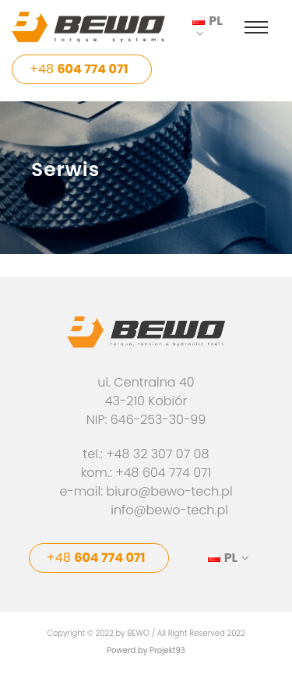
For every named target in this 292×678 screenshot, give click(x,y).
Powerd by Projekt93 (146, 651)
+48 (79, 69)
